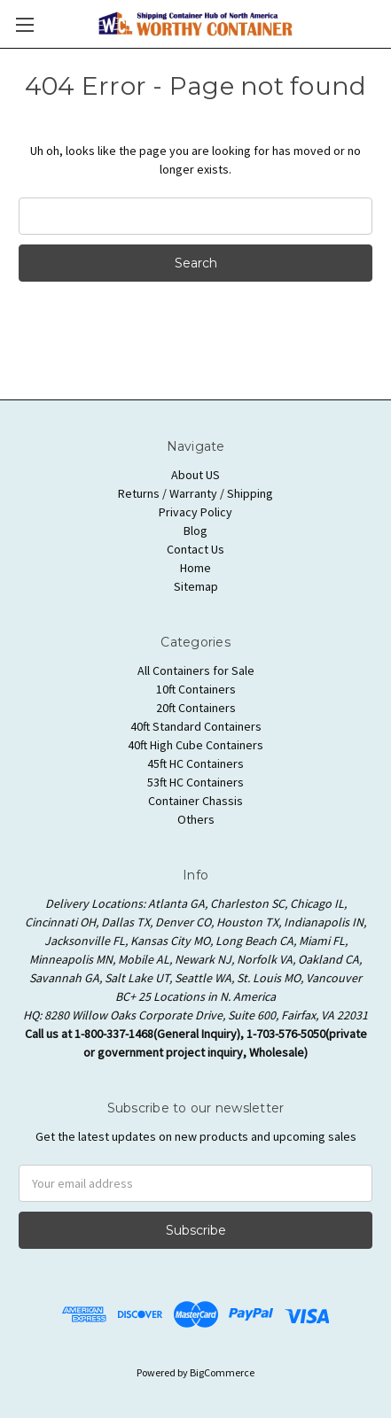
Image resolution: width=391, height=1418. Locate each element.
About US (195, 475)
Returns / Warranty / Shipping (195, 493)
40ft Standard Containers (196, 726)
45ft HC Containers (195, 763)
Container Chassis (195, 801)
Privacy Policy (195, 512)
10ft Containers (196, 689)
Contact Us (195, 549)
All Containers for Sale (195, 670)
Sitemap (196, 586)
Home (195, 568)
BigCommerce (222, 1372)
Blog (195, 531)
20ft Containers (196, 708)
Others (196, 819)
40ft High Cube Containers (195, 745)
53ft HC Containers (195, 782)
